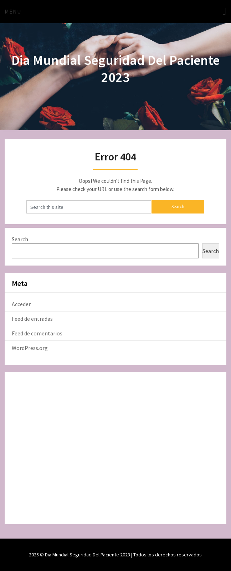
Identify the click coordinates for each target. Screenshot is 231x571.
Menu (13, 11)
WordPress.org (30, 347)
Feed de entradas (32, 318)
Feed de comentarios (37, 333)
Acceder (21, 304)
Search (20, 239)
